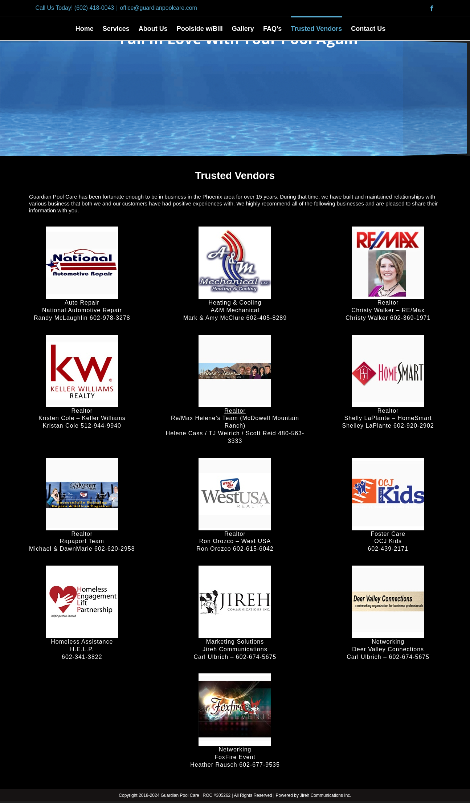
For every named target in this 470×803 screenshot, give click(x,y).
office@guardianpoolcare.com (158, 8)
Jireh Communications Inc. (325, 795)
